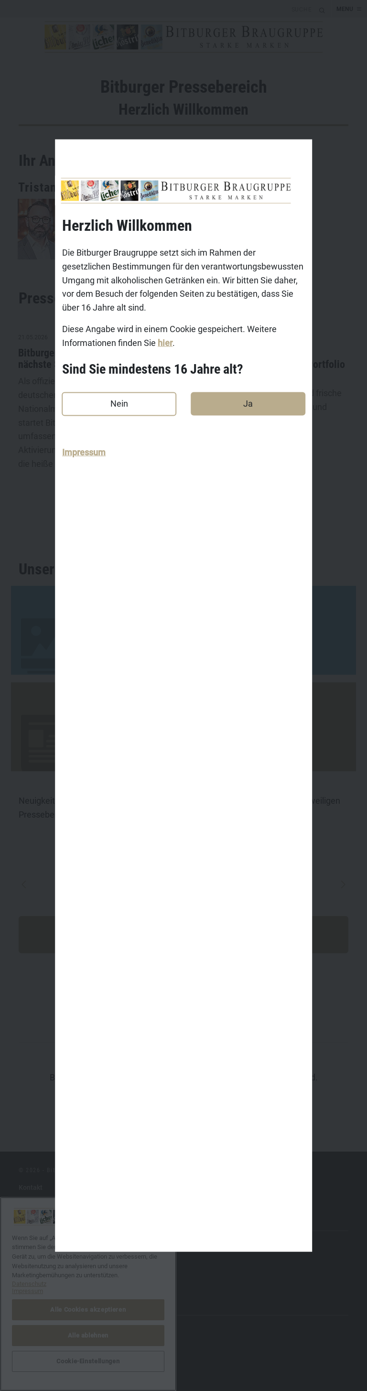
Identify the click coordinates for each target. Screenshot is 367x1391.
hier (165, 342)
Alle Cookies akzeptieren (88, 1309)
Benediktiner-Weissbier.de (59, 1301)
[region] (88, 1294)
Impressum (84, 452)
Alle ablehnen (88, 1335)
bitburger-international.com (61, 1342)
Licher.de (33, 1287)
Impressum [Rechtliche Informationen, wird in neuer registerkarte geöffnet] (27, 1290)
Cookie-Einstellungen (51, 1356)
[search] (158, 9)
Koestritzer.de (40, 1272)
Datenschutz (38, 1217)
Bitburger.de (37, 1242)
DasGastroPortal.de (49, 1327)
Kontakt (31, 1187)
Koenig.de (34, 1257)
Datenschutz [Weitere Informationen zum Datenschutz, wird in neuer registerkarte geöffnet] (29, 1283)
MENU (344, 9)
